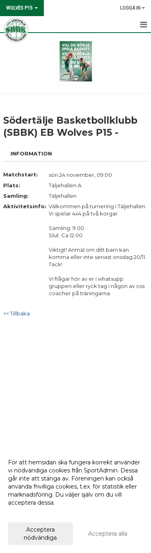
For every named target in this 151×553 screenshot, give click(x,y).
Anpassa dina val (31, 513)
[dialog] (75, 499)
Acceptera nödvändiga (40, 533)
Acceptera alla (107, 533)
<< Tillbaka (16, 313)
